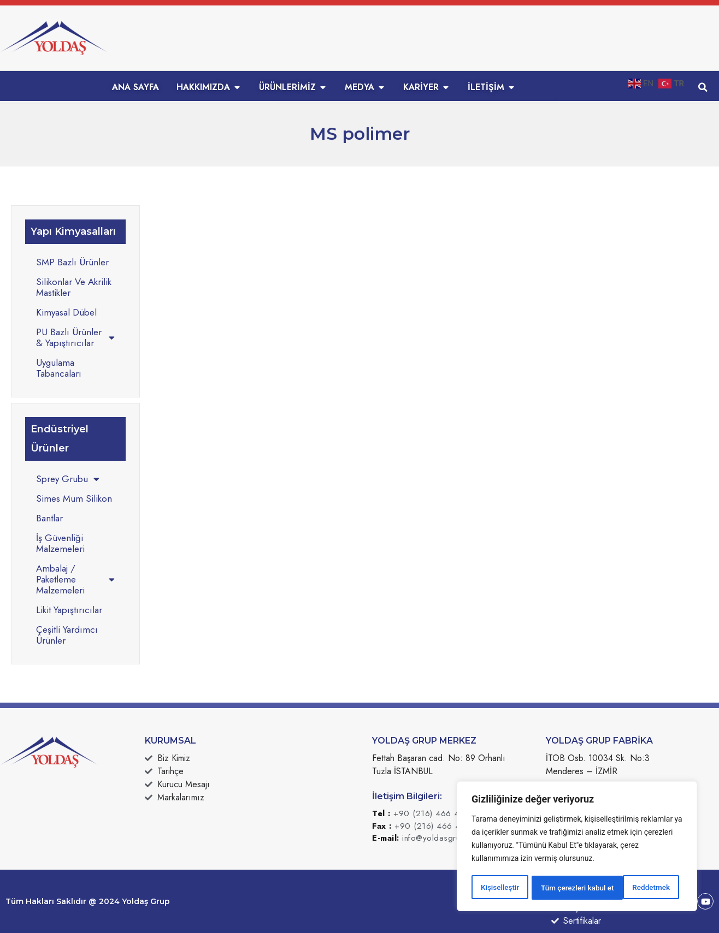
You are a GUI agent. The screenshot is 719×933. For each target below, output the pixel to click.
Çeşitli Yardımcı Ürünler (67, 635)
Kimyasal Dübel (66, 312)
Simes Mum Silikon (74, 498)
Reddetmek (559, 887)
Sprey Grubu (67, 479)
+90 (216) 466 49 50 (437, 826)
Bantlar (49, 518)
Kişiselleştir (500, 887)
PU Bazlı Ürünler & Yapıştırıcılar (75, 337)
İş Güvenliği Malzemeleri (60, 543)
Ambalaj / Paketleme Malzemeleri (75, 579)
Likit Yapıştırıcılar (69, 609)
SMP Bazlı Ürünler (72, 262)
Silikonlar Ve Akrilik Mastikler (73, 287)
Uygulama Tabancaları (58, 368)
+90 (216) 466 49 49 (435, 813)
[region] (577, 847)
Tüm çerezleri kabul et (636, 887)
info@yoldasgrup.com (443, 838)
